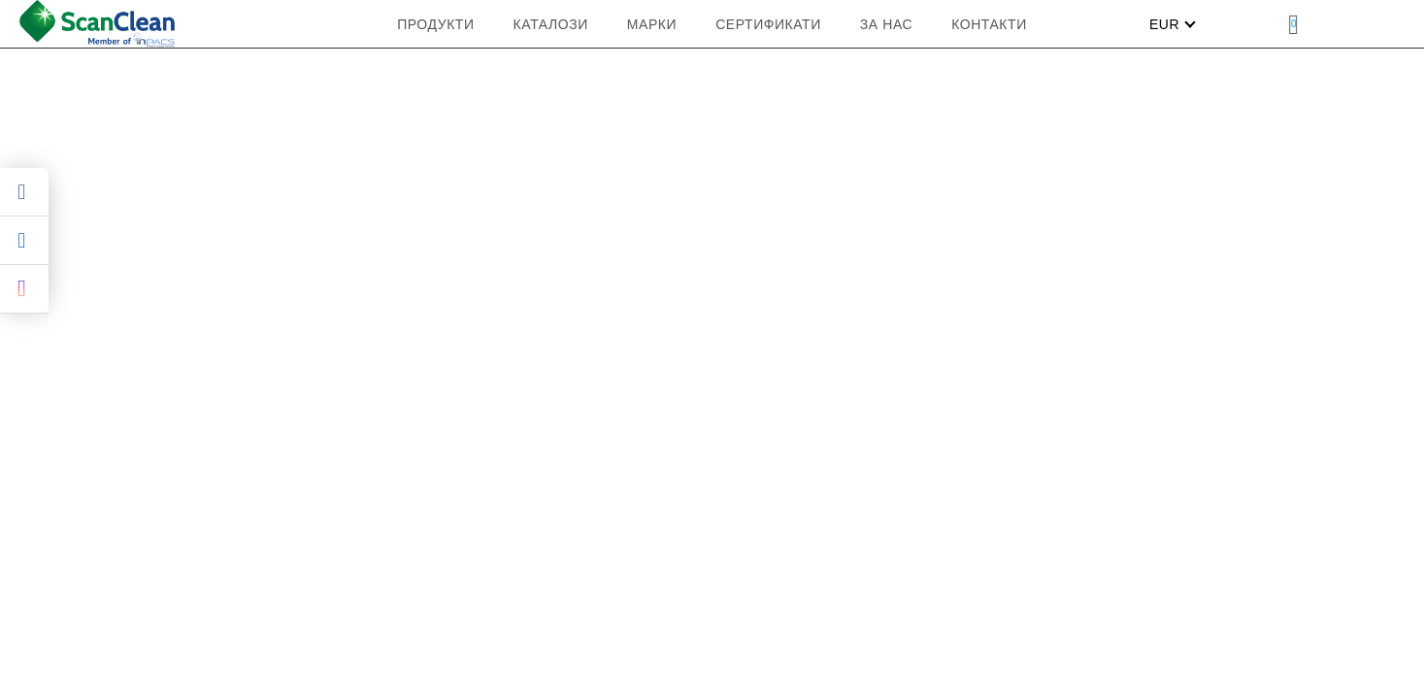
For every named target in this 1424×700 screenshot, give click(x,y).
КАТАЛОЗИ (550, 24)
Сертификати (768, 24)
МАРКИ (652, 24)
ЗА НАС (886, 24)
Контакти (989, 24)
